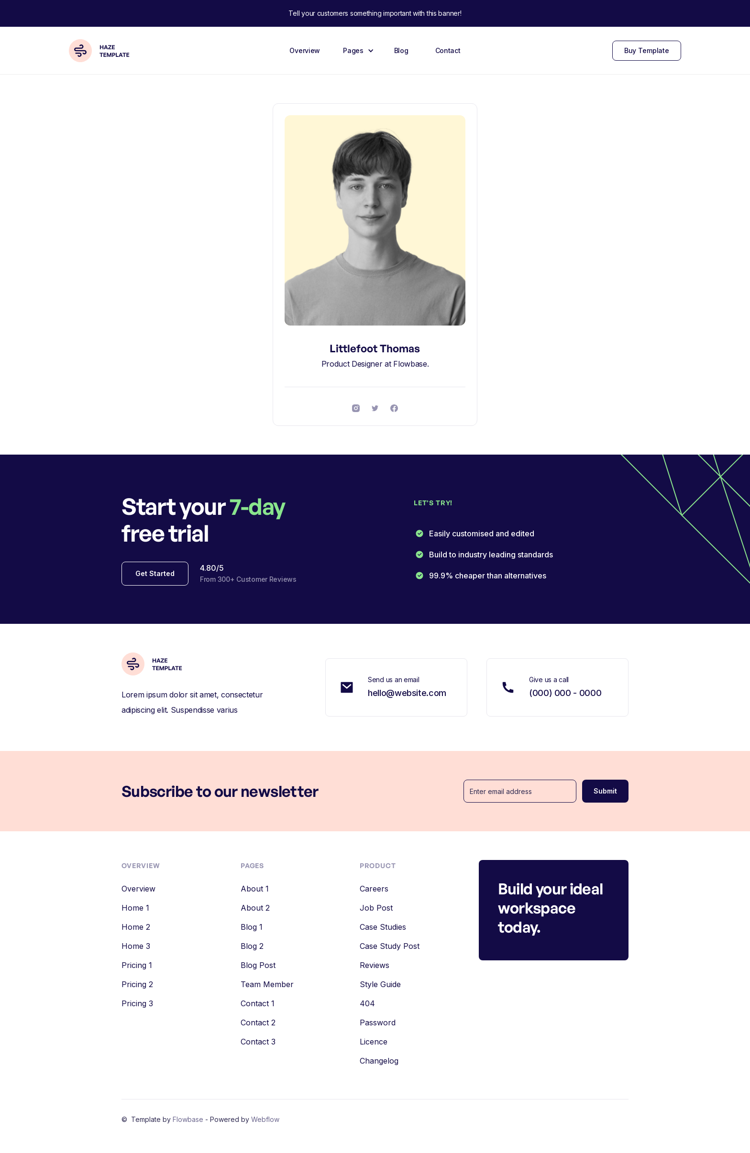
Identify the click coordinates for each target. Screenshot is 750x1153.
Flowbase (189, 1119)
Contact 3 (258, 1041)
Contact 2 (258, 1022)
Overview (304, 50)
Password (378, 1022)
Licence (373, 1041)
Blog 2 (252, 946)
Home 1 (135, 908)
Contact (448, 50)
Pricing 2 (137, 984)
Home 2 (135, 927)
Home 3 (135, 946)
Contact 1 (258, 1003)
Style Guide (380, 984)
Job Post (376, 908)
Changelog (379, 1061)
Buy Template (646, 50)
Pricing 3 (137, 1003)
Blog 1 (252, 927)
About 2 (255, 908)
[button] (357, 50)
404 (367, 1003)
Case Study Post (389, 946)
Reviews (374, 965)
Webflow (265, 1119)
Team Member (267, 984)
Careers (374, 888)
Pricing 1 (136, 965)
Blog (401, 50)
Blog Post (258, 965)
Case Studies (383, 927)
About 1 (255, 888)
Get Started (155, 573)
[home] (103, 50)
